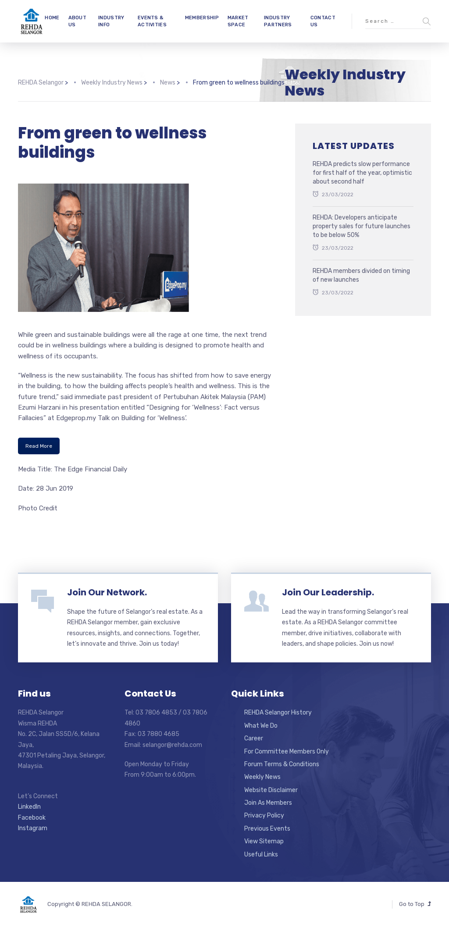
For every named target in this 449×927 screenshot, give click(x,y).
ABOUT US (77, 21)
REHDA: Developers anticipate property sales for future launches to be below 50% (361, 226)
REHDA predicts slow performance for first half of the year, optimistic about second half (362, 172)
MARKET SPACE (238, 21)
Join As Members (268, 803)
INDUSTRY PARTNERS (278, 21)
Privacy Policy (264, 815)
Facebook (32, 817)
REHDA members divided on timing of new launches (361, 275)
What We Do (261, 725)
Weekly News (262, 777)
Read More (38, 446)
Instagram (32, 828)
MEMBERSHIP (202, 18)
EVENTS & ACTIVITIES (152, 21)
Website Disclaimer (271, 790)
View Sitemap (264, 841)
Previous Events (267, 828)
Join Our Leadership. (328, 592)
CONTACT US (322, 21)
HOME (52, 18)
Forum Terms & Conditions (281, 764)
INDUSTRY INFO (111, 21)
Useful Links (261, 854)
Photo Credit (37, 508)
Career (253, 738)
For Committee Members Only (286, 751)
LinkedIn (29, 806)
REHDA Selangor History (278, 712)
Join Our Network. (107, 592)
